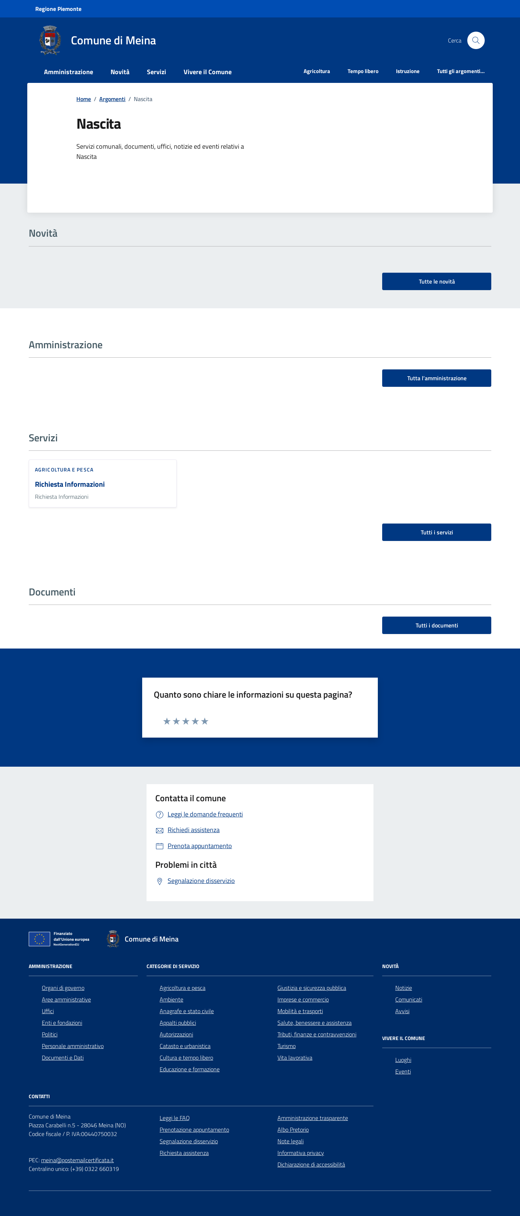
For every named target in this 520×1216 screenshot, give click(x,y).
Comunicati (408, 999)
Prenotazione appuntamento (194, 1129)
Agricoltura (317, 71)
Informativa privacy (300, 1152)
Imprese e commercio (303, 999)
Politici (49, 1034)
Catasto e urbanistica (185, 1046)
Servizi (156, 72)
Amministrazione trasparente (312, 1117)
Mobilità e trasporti (300, 1011)
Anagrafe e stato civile (187, 1011)
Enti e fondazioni (62, 1022)
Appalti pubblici (178, 1022)
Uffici (48, 1011)
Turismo (286, 1046)
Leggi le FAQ (175, 1117)
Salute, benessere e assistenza (314, 1022)
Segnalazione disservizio (189, 1141)
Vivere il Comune (208, 72)
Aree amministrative (66, 999)
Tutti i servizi (437, 532)
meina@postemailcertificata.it (77, 1160)
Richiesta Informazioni (70, 484)
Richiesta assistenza (184, 1152)
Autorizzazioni (176, 1034)
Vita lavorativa (294, 1057)
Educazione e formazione (190, 1069)
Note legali (290, 1141)
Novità (120, 72)
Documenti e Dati (63, 1057)
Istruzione (408, 71)
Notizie (403, 987)
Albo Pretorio (293, 1129)
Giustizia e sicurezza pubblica (311, 987)
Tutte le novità (437, 281)
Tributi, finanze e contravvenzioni (316, 1034)
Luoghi (403, 1059)
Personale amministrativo (73, 1046)
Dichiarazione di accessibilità (311, 1164)
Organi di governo (63, 987)
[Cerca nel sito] (476, 40)
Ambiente (171, 999)
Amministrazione (68, 72)
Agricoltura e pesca (64, 469)
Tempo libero (363, 71)
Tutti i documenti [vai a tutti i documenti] (437, 625)
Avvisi (402, 1011)
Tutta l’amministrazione (437, 378)
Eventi (403, 1071)
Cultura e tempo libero (186, 1057)
